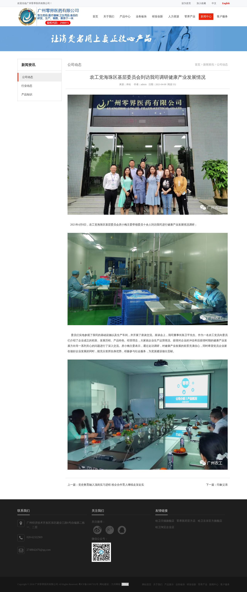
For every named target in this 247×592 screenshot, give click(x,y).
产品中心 (125, 16)
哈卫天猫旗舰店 (164, 520)
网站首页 (146, 584)
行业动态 (26, 85)
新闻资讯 (208, 64)
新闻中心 (206, 16)
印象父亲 (222, 484)
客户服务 (222, 16)
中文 (214, 3)
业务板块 (141, 16)
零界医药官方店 (186, 520)
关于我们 (108, 16)
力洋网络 (115, 584)
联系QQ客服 (122, 530)
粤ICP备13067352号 (88, 584)
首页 (95, 16)
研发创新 (157, 16)
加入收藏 (201, 3)
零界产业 (189, 16)
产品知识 (26, 94)
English (226, 3)
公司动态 (27, 77)
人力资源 (173, 16)
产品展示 (169, 584)
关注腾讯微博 (110, 530)
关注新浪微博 (97, 530)
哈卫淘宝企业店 (164, 527)
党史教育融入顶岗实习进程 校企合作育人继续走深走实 (111, 484)
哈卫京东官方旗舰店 (210, 520)
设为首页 (186, 3)
